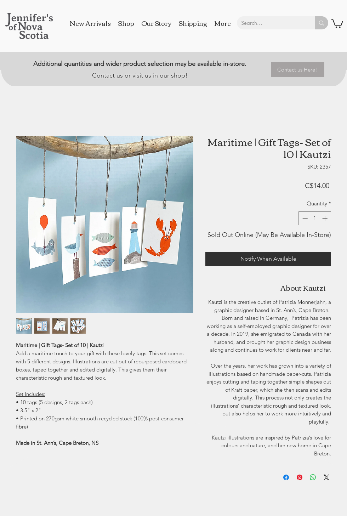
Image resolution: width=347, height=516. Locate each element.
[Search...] (270, 22)
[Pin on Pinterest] (299, 477)
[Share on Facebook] (286, 477)
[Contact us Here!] (297, 69)
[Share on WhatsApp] (313, 477)
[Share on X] (326, 477)
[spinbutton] (315, 218)
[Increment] (325, 218)
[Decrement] (304, 218)
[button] (337, 23)
